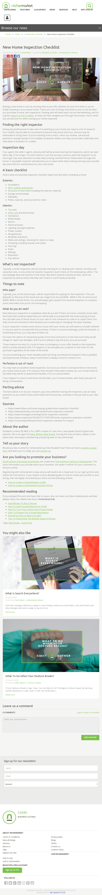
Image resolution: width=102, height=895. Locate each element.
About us (6, 846)
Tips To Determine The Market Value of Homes (32, 518)
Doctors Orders (34, 683)
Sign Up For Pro (12, 870)
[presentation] (24, 794)
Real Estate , (15, 522)
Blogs (53, 840)
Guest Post (26, 522)
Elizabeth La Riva (49, 52)
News (17, 34)
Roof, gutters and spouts (20, 187)
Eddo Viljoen (20, 683)
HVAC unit (13, 212)
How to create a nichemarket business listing (30, 485)
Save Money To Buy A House (22, 503)
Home (8, 34)
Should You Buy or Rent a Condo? (24, 515)
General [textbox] (8, 784)
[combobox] (51, 784)
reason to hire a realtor (22, 115)
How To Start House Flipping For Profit (27, 506)
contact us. (45, 450)
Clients (54, 843)
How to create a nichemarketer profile (27, 482)
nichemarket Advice (35, 600)
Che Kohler (19, 600)
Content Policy (57, 849)
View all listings (9, 840)
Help (5, 849)
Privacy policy (57, 837)
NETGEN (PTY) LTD (57, 893)
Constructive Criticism (33, 34)
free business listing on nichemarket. (74, 461)
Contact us (55, 846)
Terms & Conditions (11, 837)
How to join (8, 858)
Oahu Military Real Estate (42, 434)
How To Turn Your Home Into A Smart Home (30, 509)
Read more (10, 612)
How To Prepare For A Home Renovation (28, 512)
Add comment (90, 737)
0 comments (25, 52)
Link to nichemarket (11, 861)
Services (6, 843)
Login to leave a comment (88, 712)
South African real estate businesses (21, 461)
